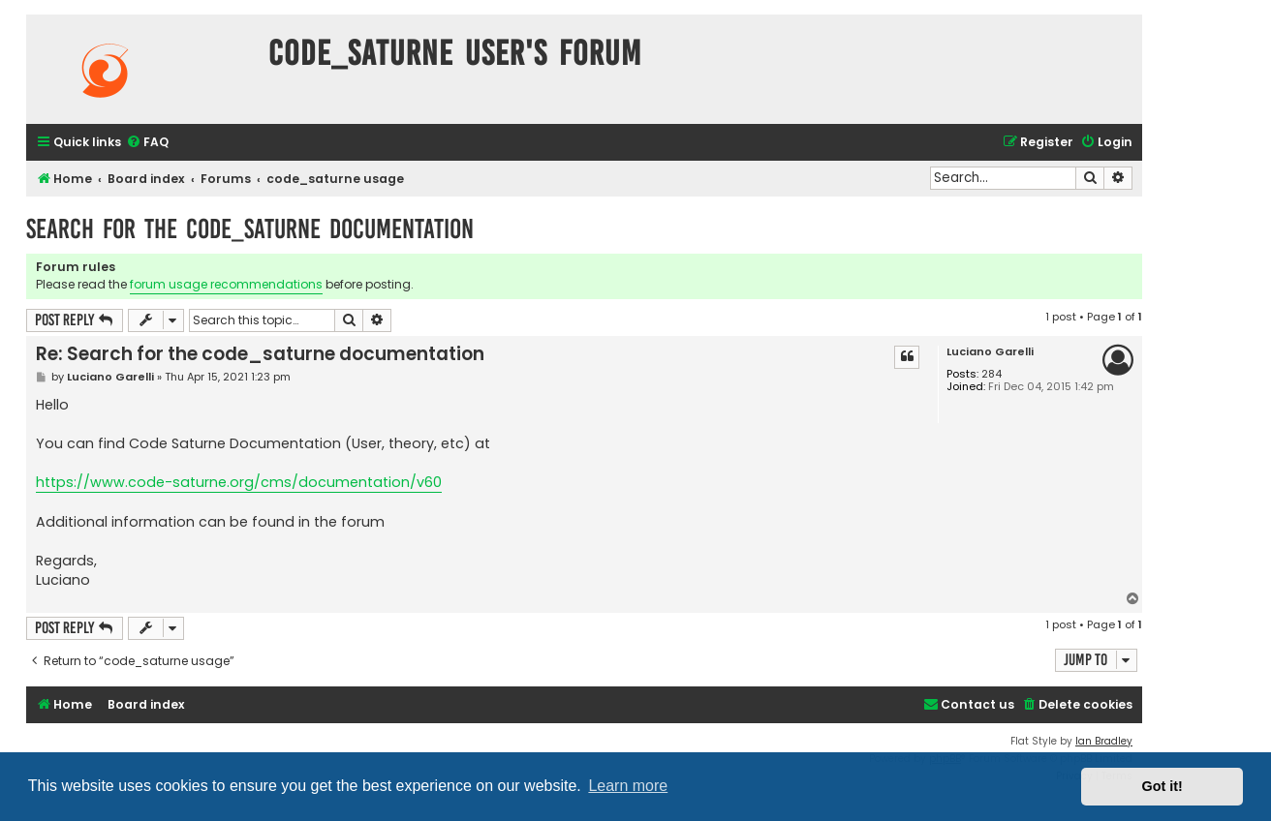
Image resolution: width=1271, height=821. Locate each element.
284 (991, 374)
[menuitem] (147, 143)
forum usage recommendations (226, 284)
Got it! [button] (1162, 786)
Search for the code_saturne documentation (250, 229)
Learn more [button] (627, 785)
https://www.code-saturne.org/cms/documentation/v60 (239, 482)
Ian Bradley (1103, 741)
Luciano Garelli (990, 352)
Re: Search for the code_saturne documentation (260, 354)
